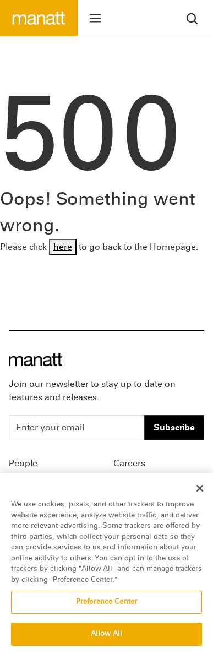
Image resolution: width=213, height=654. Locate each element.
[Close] (200, 491)
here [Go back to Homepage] (62, 247)
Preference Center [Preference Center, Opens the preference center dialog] (106, 604)
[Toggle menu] (95, 18)
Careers (129, 463)
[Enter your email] (77, 427)
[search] (192, 18)
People (23, 463)
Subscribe (174, 427)
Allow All (106, 636)
